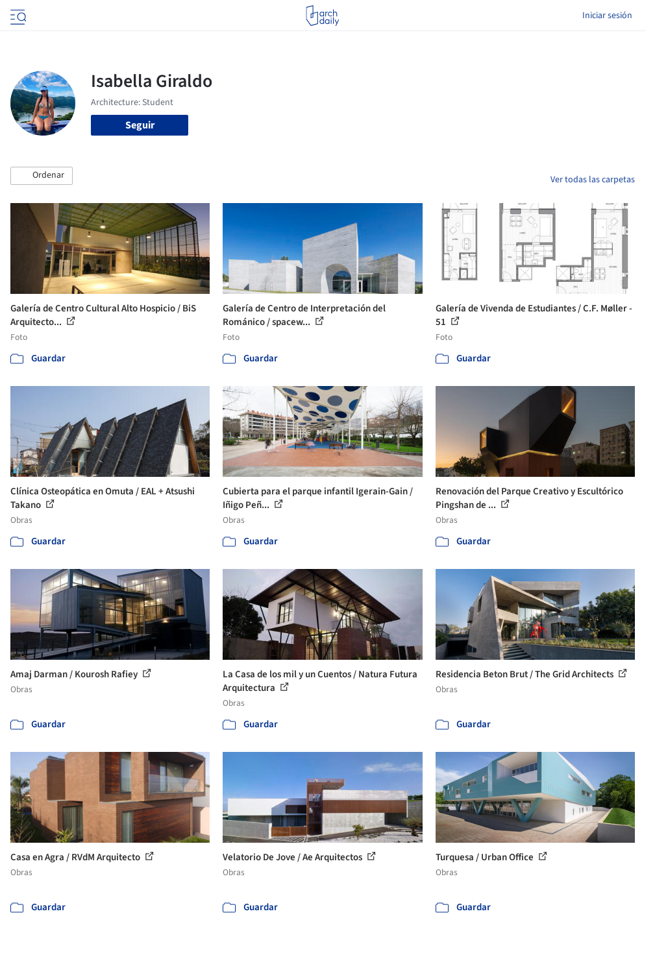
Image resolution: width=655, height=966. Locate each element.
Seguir (139, 125)
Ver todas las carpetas (592, 179)
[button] (41, 176)
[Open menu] (17, 15)
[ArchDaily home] (322, 15)
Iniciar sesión (607, 15)
